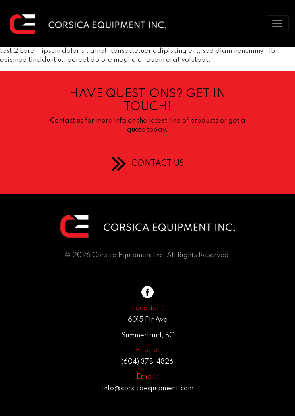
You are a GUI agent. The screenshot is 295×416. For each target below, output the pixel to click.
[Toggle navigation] (277, 23)
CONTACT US (157, 164)
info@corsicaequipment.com (147, 388)
